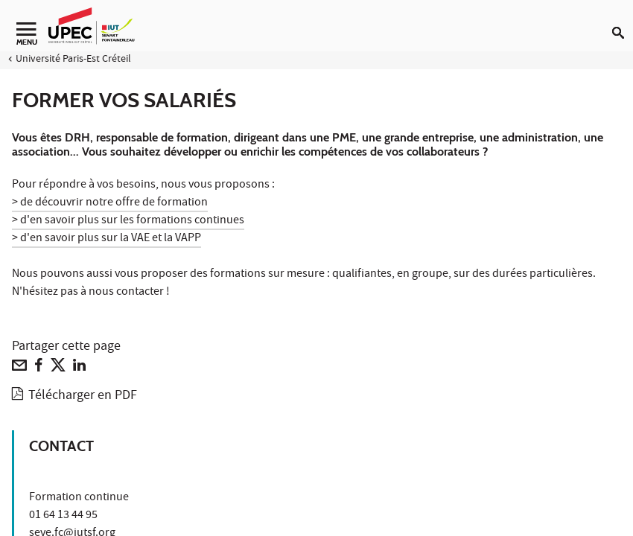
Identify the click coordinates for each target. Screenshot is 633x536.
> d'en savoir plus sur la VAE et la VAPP (106, 239)
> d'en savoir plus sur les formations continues (128, 221)
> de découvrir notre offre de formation (110, 203)
